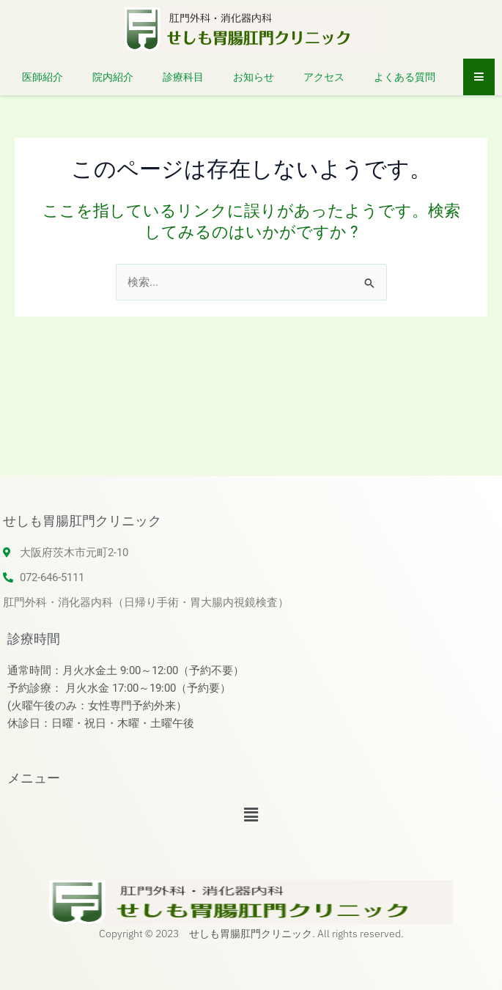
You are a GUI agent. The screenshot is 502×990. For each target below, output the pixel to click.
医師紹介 (42, 77)
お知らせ (253, 77)
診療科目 (183, 77)
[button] (250, 815)
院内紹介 (112, 77)
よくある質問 (404, 77)
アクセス (323, 77)
